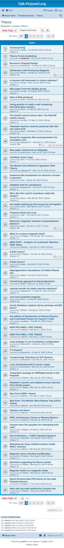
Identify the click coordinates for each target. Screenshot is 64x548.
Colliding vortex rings (21, 157)
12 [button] (48, 36)
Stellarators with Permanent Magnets (29, 70)
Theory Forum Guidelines (23, 56)
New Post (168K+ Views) (23, 393)
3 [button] (33, 36)
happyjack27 (25, 142)
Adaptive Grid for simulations (25, 185)
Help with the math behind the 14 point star (33, 488)
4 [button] (37, 36)
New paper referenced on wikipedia (28, 150)
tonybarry (16, 26)
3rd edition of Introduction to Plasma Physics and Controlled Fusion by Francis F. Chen (34, 317)
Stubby (23, 50)
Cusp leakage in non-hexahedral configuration (34, 341)
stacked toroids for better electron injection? (34, 288)
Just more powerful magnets (25, 297)
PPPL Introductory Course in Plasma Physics (34, 417)
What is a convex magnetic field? (27, 233)
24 (57, 145)
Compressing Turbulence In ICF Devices (31, 357)
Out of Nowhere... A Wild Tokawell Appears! (33, 435)
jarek (22, 160)
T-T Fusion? (16, 350)
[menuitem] (9, 10)
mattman (24, 247)
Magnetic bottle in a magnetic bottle (29, 470)
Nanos (23, 73)
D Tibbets (24, 236)
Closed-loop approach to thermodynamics (32, 281)
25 (61, 145)
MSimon (24, 26)
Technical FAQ (17, 47)
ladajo (22, 264)
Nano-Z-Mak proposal (21, 97)
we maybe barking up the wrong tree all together (35, 204)
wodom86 (24, 438)
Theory (6, 22)
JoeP (22, 215)
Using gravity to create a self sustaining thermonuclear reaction (31, 105)
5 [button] (41, 36)
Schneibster (25, 360)
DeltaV (23, 275)
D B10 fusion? (17, 251)
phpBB (23, 542)
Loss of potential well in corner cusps (30, 364)
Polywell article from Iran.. (24, 212)
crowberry (24, 321)
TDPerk (23, 310)
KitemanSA (25, 66)
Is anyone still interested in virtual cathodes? (34, 80)
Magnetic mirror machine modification (30, 453)
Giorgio (23, 83)
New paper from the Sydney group (28, 89)
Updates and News (20, 410)
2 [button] (30, 36)
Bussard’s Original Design (24, 63)
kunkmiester (25, 152)
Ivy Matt (23, 120)
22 (50, 145)
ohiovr (22, 99)
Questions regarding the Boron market (30, 462)
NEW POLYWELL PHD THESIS (26, 327)
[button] (21, 36)
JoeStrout (24, 58)
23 (53, 145)
